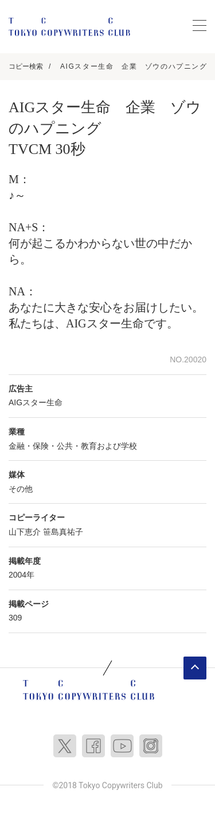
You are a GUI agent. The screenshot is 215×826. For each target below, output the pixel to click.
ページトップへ (194, 668)
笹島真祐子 (63, 531)
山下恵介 (25, 531)
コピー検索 (26, 66)
